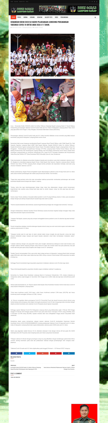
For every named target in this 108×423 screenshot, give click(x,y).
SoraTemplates (49, 421)
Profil (19, 17)
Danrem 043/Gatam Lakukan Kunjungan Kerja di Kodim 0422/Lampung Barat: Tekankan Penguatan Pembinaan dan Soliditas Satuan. (83, 80)
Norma (26, 17)
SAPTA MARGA (84, 105)
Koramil (32, 17)
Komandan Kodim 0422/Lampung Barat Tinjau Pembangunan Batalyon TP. (89, 114)
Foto (74, 180)
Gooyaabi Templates (57, 421)
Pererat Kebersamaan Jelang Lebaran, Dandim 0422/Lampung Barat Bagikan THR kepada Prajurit (84, 98)
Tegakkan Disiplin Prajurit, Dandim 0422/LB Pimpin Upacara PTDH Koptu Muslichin (89, 122)
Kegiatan (16, 1)
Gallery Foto (22, 1)
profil (74, 190)
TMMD (74, 193)
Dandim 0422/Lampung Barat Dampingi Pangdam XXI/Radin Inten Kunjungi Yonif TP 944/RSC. (89, 70)
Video (27, 1)
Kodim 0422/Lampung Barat (24, 421)
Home (12, 1)
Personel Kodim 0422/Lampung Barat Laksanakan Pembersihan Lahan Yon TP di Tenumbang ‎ (89, 138)
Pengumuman (64, 17)
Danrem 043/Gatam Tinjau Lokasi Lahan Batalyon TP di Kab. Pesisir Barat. (89, 62)
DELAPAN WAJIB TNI (86, 129)
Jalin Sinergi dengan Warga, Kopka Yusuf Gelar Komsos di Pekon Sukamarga (89, 89)
